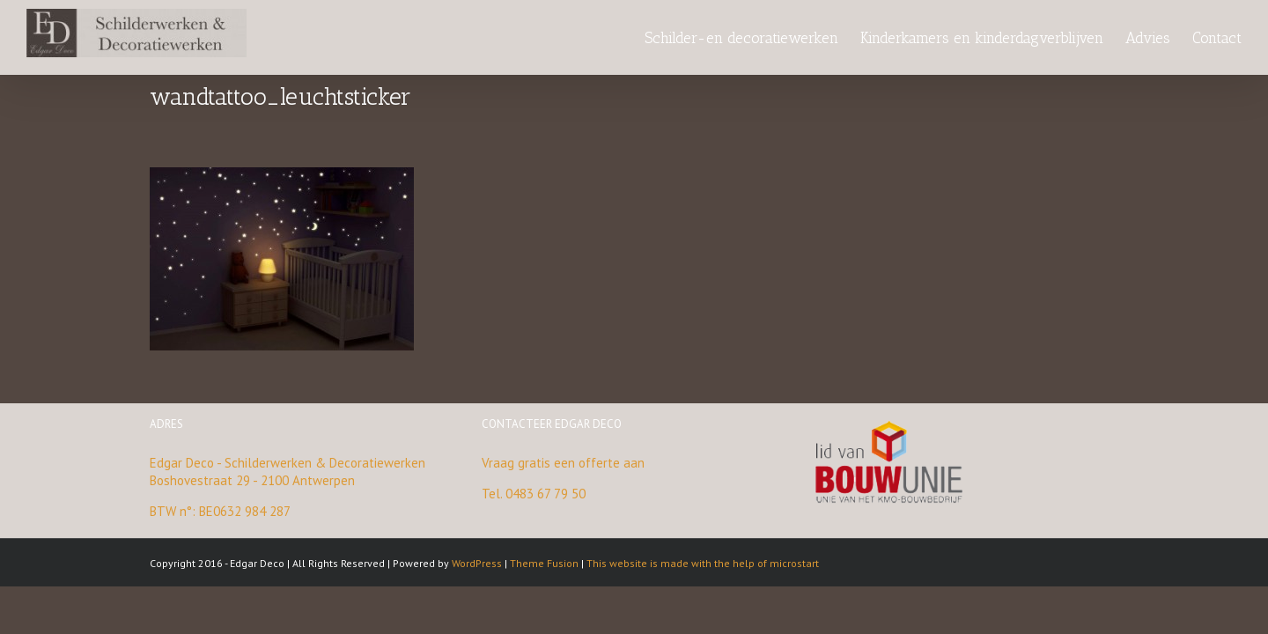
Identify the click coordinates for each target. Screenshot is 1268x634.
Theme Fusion (544, 563)
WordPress (477, 563)
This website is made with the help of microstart (702, 563)
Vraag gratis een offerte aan (563, 462)
